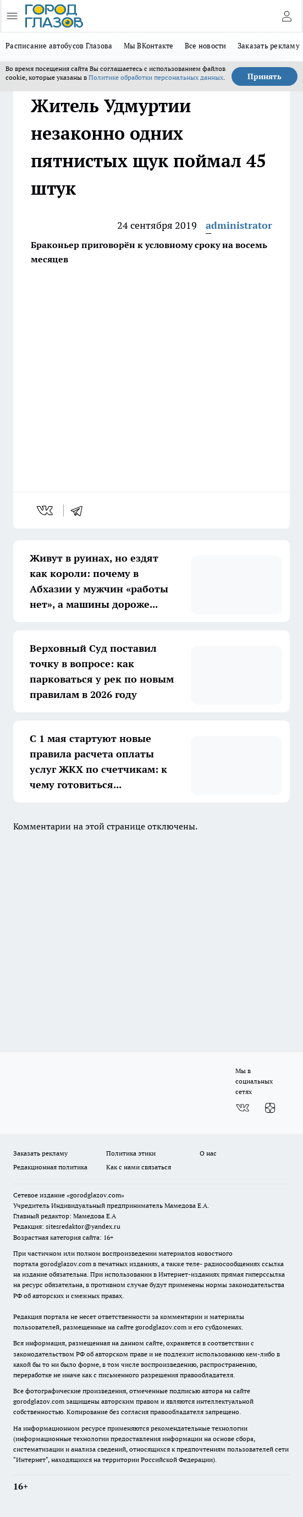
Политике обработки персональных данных (156, 77)
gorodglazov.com (65, 1264)
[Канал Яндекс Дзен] (270, 1108)
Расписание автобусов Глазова (59, 46)
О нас (208, 1153)
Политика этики (131, 1153)
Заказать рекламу (40, 1153)
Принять (264, 76)
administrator (239, 225)
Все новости (206, 46)
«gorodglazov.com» (95, 1195)
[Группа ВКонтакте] (242, 1108)
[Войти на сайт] (287, 16)
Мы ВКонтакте (149, 46)
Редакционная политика (50, 1167)
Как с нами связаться (138, 1167)
